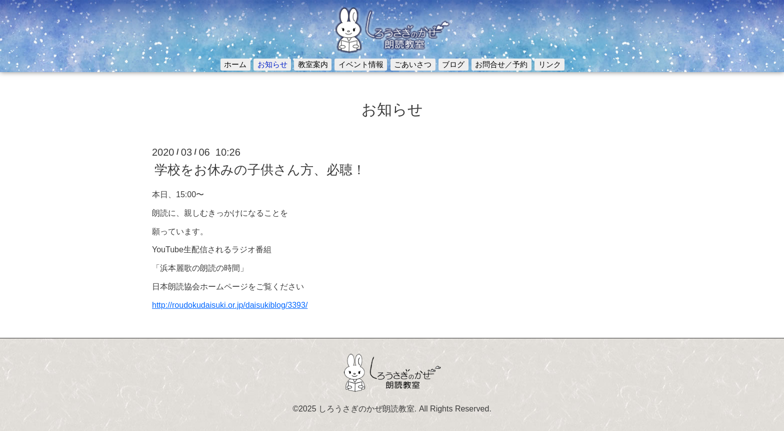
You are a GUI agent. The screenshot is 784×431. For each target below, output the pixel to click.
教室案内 (313, 64)
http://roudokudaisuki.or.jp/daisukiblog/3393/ (230, 305)
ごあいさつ (413, 64)
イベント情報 (361, 64)
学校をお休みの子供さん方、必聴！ (260, 169)
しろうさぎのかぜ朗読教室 (366, 408)
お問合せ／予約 (501, 64)
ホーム (235, 64)
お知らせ (273, 64)
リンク (549, 64)
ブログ (453, 64)
